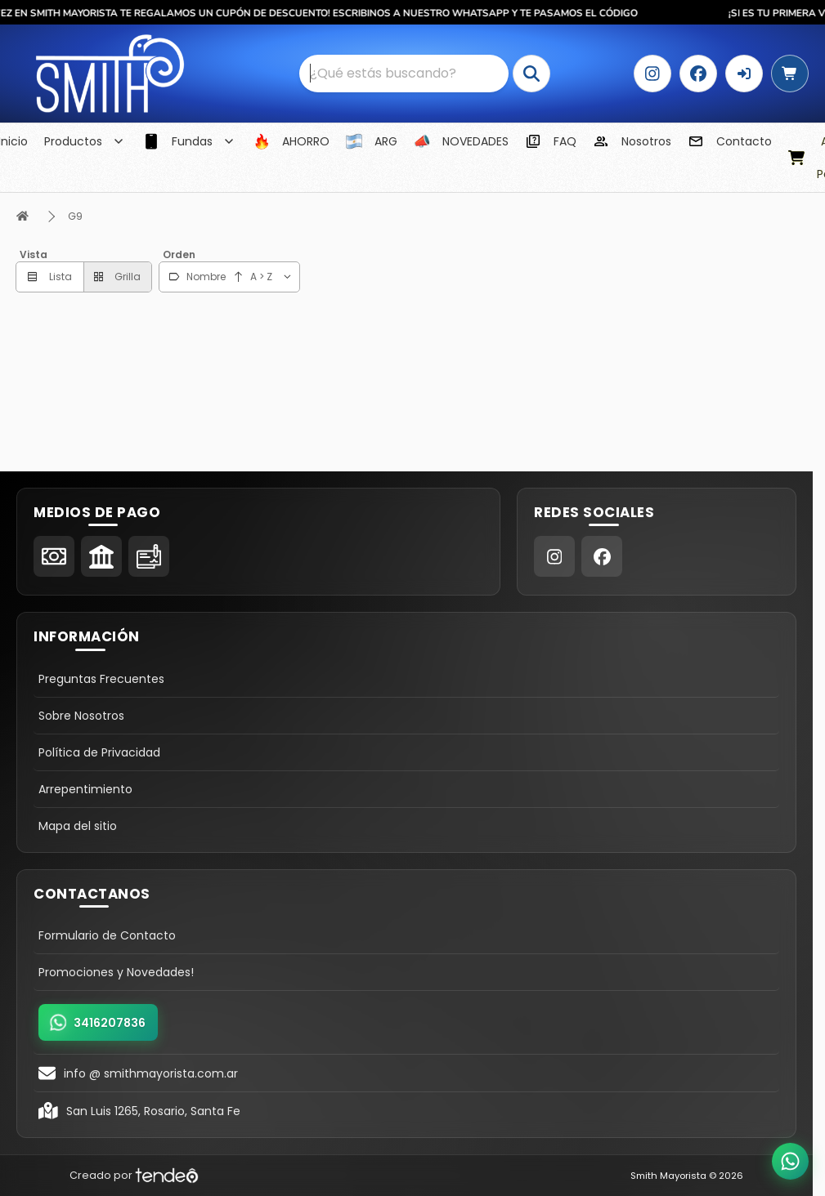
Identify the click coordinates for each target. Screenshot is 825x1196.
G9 (75, 216)
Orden (179, 254)
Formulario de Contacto (107, 935)
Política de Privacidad (99, 752)
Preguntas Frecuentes (101, 679)
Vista (33, 254)
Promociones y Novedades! (116, 972)
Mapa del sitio (77, 826)
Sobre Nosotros (81, 715)
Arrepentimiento (85, 789)
